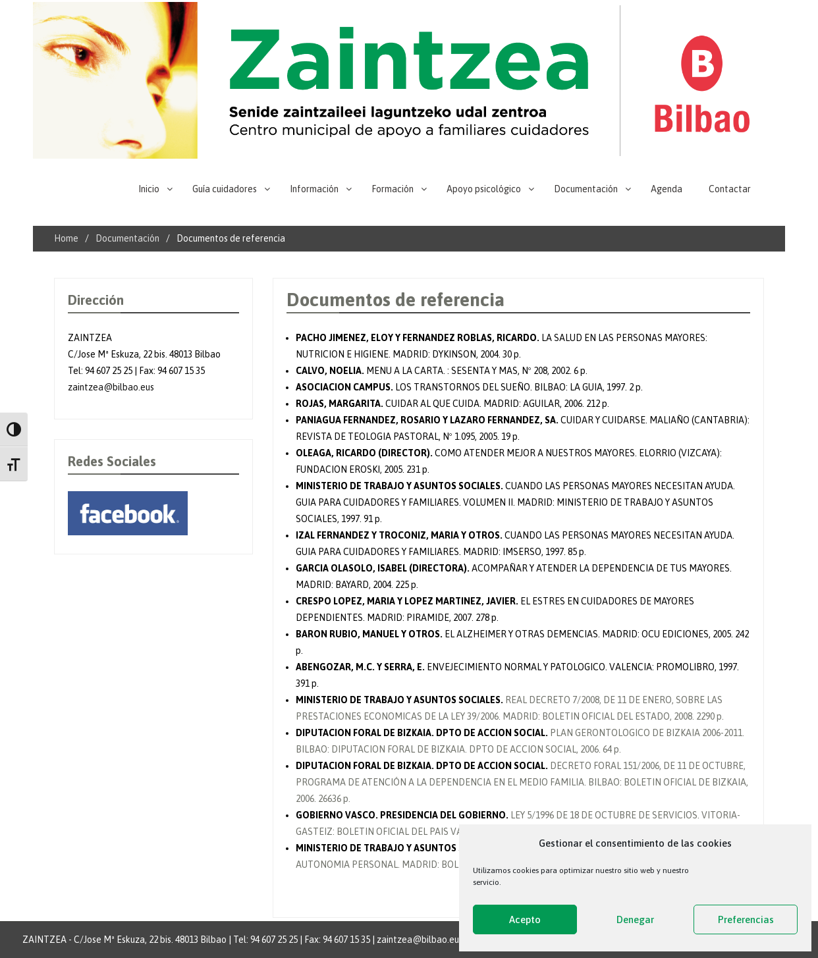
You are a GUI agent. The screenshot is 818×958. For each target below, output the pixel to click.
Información (314, 189)
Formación (392, 189)
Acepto (525, 919)
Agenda (666, 189)
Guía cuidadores (224, 189)
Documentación (586, 189)
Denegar (635, 919)
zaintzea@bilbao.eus (111, 387)
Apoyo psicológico (484, 189)
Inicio (148, 189)
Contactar (730, 189)
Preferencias (746, 919)
